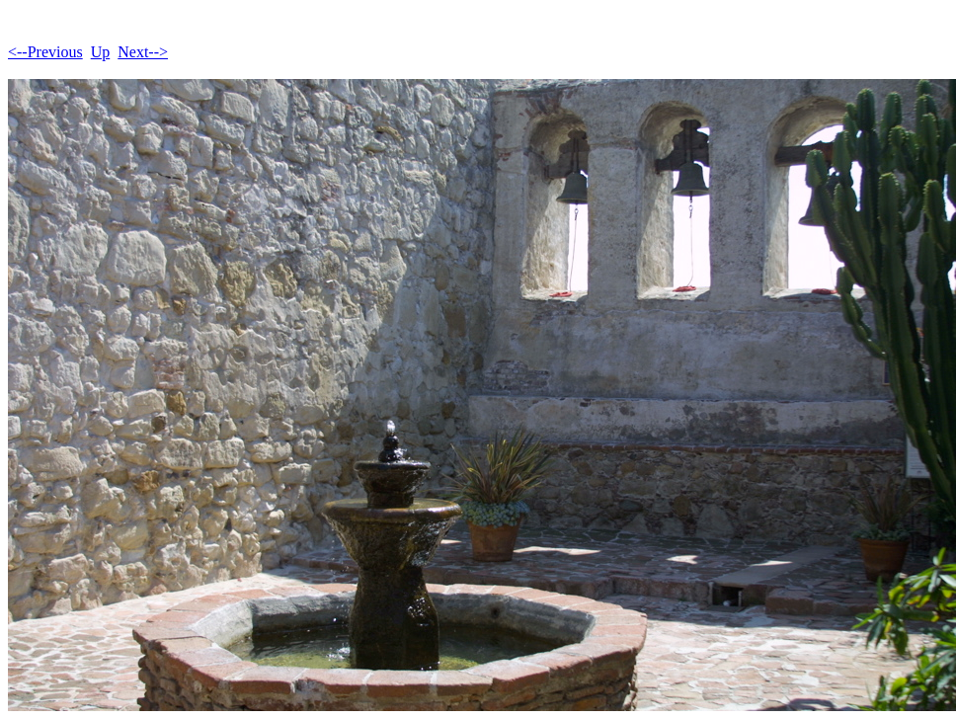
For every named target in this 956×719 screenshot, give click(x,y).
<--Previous (45, 51)
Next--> (143, 51)
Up (101, 51)
